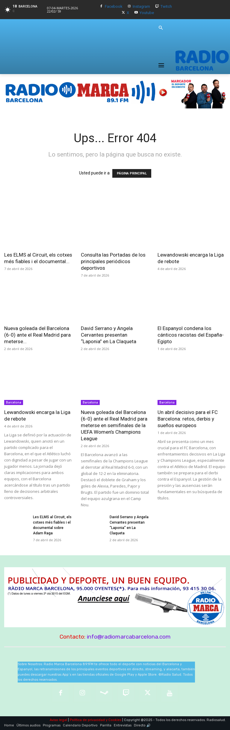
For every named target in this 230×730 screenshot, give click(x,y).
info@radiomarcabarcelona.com (129, 636)
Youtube (147, 12)
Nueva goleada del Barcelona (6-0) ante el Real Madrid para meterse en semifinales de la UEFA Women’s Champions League (114, 425)
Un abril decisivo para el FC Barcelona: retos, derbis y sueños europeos (188, 418)
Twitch (166, 6)
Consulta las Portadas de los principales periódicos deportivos (113, 261)
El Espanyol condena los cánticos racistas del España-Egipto (191, 334)
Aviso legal (58, 720)
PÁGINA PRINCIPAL (132, 173)
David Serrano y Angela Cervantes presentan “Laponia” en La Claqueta (108, 334)
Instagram (141, 6)
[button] (161, 28)
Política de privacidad (87, 720)
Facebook (113, 6)
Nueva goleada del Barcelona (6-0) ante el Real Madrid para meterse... (37, 334)
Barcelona (13, 402)
